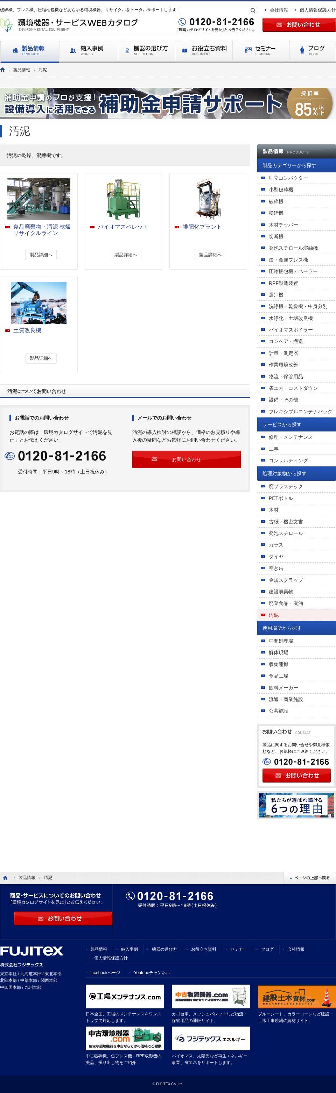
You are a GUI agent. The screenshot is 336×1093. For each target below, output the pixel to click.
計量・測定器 (283, 353)
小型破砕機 (281, 189)
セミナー (238, 949)
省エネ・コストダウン (293, 388)
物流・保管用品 (286, 376)
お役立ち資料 (203, 949)
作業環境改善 (283, 364)
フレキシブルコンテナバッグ (300, 411)
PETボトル (281, 498)
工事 (274, 449)
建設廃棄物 (281, 591)
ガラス (276, 545)
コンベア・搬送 (286, 341)
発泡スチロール (286, 533)
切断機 (276, 236)
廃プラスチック (286, 486)
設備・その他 (283, 399)
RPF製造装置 (283, 283)
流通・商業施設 (286, 699)
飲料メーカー (283, 688)
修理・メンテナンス (291, 437)
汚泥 (274, 615)
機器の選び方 (164, 949)
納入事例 (129, 949)
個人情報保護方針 (318, 10)
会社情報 (279, 10)
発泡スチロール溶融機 (293, 248)
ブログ (267, 949)
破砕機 (276, 201)
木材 (274, 510)
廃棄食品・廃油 (286, 603)
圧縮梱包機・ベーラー (293, 271)
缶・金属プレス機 (288, 260)
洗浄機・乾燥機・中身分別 (298, 306)
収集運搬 (278, 664)
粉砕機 (276, 213)
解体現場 (278, 652)
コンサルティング (288, 460)
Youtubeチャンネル (152, 972)
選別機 (276, 295)
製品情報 (21, 69)
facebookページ (105, 972)
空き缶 (276, 568)
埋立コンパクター (288, 178)
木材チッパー (283, 225)
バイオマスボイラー (291, 330)
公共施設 (278, 711)
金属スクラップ (286, 580)
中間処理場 (281, 641)
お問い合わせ (186, 459)
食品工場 (278, 676)
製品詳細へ (41, 254)
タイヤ (276, 556)
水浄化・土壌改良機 (291, 318)
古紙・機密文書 (286, 521)
